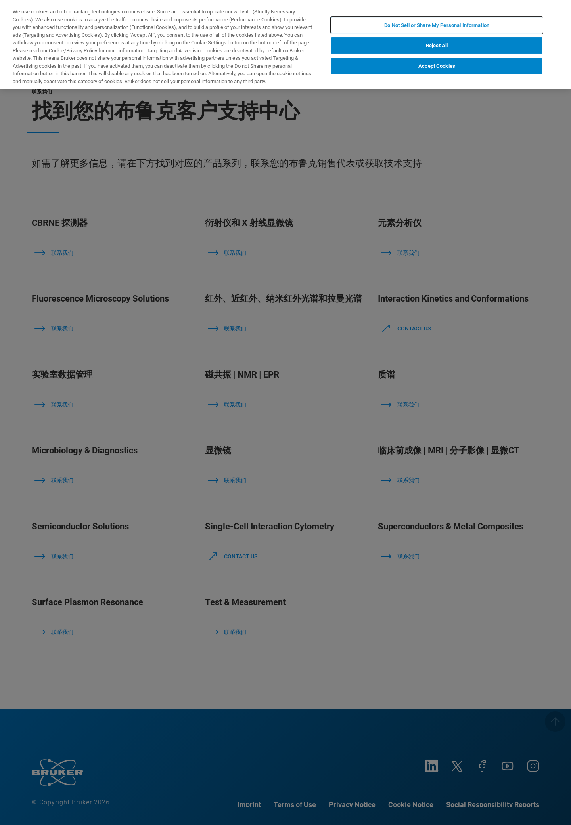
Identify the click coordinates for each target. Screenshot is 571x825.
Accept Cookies (436, 66)
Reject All (437, 45)
